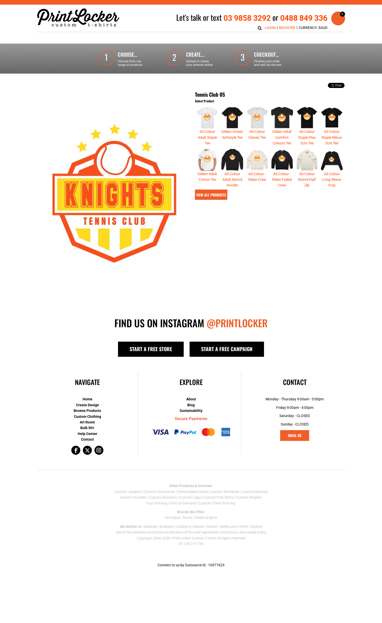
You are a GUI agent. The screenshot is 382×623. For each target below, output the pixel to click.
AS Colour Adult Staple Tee (207, 137)
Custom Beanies (255, 492)
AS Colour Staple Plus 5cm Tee (307, 137)
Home (87, 399)
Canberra (183, 527)
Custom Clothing (87, 416)
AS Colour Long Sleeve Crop (331, 179)
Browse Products (87, 411)
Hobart (212, 527)
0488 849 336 (303, 18)
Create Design (87, 405)
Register (287, 28)
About (191, 399)
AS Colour (173, 518)
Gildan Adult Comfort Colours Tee (282, 137)
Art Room (87, 422)
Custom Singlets (249, 497)
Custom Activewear (159, 492)
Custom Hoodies (133, 497)
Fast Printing (157, 503)
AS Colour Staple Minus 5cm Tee (331, 137)
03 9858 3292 (247, 18)
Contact (87, 439)
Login (270, 28)
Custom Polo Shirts (218, 497)
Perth (244, 527)
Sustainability (191, 411)
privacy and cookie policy (246, 532)
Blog (191, 405)
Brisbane (167, 527)
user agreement (206, 532)
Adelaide (150, 527)
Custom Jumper (127, 492)
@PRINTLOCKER (237, 323)
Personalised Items (193, 492)
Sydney (256, 527)
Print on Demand (183, 503)
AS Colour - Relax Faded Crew (282, 179)
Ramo (187, 518)
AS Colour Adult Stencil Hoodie (232, 179)
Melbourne (228, 527)
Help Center (87, 434)
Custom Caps (190, 497)
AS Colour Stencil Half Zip (307, 179)
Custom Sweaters (163, 497)
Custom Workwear (225, 492)
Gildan (200, 518)
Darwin (198, 527)
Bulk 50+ (87, 428)
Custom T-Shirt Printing (217, 503)
